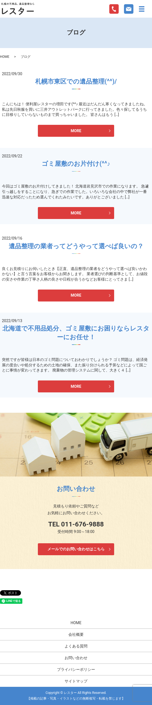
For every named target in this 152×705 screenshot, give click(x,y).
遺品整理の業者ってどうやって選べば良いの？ (76, 246)
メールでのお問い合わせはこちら (76, 549)
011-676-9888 (82, 524)
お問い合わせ (76, 658)
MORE (76, 131)
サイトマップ (76, 681)
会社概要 (76, 634)
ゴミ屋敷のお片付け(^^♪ (76, 163)
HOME (4, 57)
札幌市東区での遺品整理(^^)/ (76, 81)
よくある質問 (76, 646)
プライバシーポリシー (76, 669)
